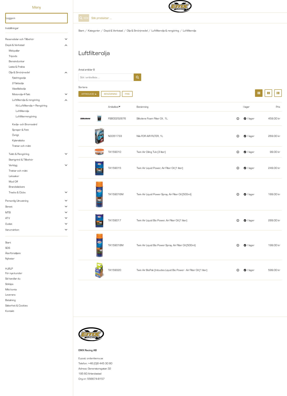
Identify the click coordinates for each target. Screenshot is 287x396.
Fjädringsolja (19, 77)
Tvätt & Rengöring (19, 154)
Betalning (10, 300)
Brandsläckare (17, 186)
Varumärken (12, 229)
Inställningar (12, 28)
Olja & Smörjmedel (19, 72)
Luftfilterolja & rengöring (26, 99)
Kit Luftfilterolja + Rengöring (31, 105)
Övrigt (15, 135)
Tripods (13, 56)
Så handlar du (12, 278)
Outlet (8, 223)
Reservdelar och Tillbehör (19, 39)
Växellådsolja (19, 88)
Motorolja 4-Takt (21, 94)
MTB (8, 212)
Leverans (10, 294)
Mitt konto (11, 289)
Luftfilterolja (22, 111)
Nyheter (9, 258)
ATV (7, 218)
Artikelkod (113, 106)
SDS (7, 247)
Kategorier (94, 30)
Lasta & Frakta (17, 66)
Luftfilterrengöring (26, 116)
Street (8, 206)
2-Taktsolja (18, 83)
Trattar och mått (21, 145)
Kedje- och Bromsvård (24, 124)
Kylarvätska (18, 140)
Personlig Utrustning (16, 200)
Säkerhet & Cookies (16, 305)
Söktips (9, 284)
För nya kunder (13, 273)
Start (8, 242)
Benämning (110, 93)
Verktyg (13, 165)
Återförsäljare (13, 253)
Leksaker (14, 176)
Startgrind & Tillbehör (21, 159)
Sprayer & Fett (20, 129)
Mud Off (13, 181)
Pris (127, 93)
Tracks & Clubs (17, 192)
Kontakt (9, 310)
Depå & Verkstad (14, 45)
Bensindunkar (16, 61)
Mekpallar (14, 50)
